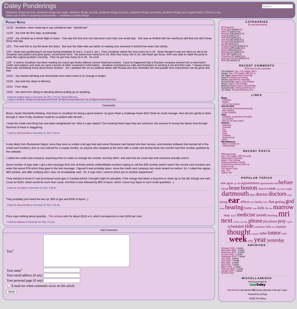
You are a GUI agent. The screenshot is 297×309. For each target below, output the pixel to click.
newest (48, 99)
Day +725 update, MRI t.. (246, 71)
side (249, 226)
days (252, 194)
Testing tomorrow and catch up (235, 164)
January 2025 (227, 271)
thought (238, 232)
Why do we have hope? (233, 121)
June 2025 (226, 260)
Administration (228, 146)
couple (288, 188)
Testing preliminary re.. (245, 88)
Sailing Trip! (226, 173)
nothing (236, 222)
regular (289, 222)
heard (222, 208)
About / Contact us (230, 144)
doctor (262, 194)
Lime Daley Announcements (235, 108)
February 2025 (228, 269)
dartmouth (235, 193)
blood (225, 188)
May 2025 (225, 263)
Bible (223, 60)
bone (234, 188)
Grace (224, 29)
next (226, 220)
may (227, 215)
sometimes (259, 226)
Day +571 (225, 170)
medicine (246, 214)
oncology (244, 222)
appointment (250, 183)
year (260, 239)
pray (282, 221)
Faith (223, 38)
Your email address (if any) (24, 281)
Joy (223, 44)
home (248, 208)
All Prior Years (227, 273)
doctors (277, 193)
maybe (233, 215)
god (290, 201)
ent (252, 202)
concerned (281, 189)
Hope (223, 35)
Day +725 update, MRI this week (236, 156)
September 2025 (229, 256)
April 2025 (226, 265)
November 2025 (228, 252)
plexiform (270, 221)
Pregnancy (226, 56)
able (223, 183)
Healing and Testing (239, 77)
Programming (227, 46)
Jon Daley (21, 188)
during (223, 202)
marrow (283, 207)
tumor (274, 233)
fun (271, 201)
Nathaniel (225, 52)
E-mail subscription (257, 25)
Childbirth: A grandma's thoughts (237, 117)
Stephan (21, 222)
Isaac (223, 31)
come (271, 188)
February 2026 (228, 248)
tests (273, 227)
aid (239, 183)
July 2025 (225, 258)
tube (263, 233)
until (284, 233)
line (270, 208)
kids (261, 208)
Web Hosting (228, 110)
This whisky (55, 216)
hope (255, 208)
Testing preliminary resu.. (243, 90)
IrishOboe (226, 100)
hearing (234, 207)
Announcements (228, 58)
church (262, 188)
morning (272, 215)
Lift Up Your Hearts (231, 104)
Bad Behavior (233, 290)
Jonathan (225, 48)
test (268, 226)
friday (265, 202)
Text (10, 254)
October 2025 (227, 254)
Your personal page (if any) (25, 286)
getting (280, 202)
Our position (227, 119)
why (250, 240)
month (261, 215)
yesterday (275, 240)
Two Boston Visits (229, 168)
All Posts (225, 27)
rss (231, 27)
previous (35, 99)
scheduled (235, 226)
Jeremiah (225, 40)
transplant (255, 234)
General (225, 42)
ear (234, 200)
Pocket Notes (15, 22)
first (28, 99)
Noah (223, 54)
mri (284, 213)
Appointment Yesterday (242, 75)
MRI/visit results (228, 154)
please (255, 221)
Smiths (225, 102)
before (286, 182)
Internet (224, 50)
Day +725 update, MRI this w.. (242, 73)
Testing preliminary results (233, 162)
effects (245, 202)
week (238, 239)
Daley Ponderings (30, 5)
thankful (281, 226)
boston (249, 187)
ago (235, 183)
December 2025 (228, 250)
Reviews (225, 33)
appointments (266, 183)
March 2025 (226, 267)
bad (276, 183)
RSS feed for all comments (257, 68)
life (266, 208)
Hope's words (227, 166)
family (258, 202)
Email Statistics (229, 112)
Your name (14, 276)
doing (289, 195)
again (229, 183)
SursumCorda (23, 133)
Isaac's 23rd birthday (244, 82)
